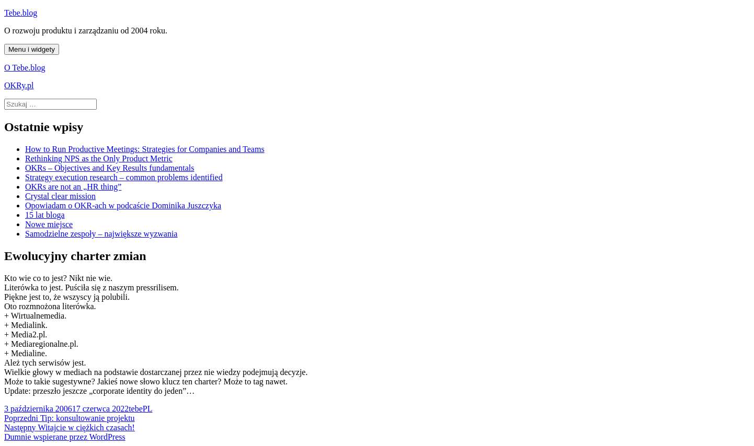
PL (148, 408)
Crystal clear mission (60, 196)
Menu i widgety (31, 49)
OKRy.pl (19, 85)
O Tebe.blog (24, 67)
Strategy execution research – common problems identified (124, 177)
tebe (136, 408)
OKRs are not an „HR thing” (73, 186)
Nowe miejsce (49, 224)
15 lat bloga (45, 214)
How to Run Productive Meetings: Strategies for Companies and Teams (145, 149)
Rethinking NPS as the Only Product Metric (99, 158)
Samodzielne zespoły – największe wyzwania (101, 233)
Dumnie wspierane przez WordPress (64, 436)
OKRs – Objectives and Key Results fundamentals (110, 167)
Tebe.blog (20, 12)
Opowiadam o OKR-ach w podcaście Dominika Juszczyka (123, 205)
